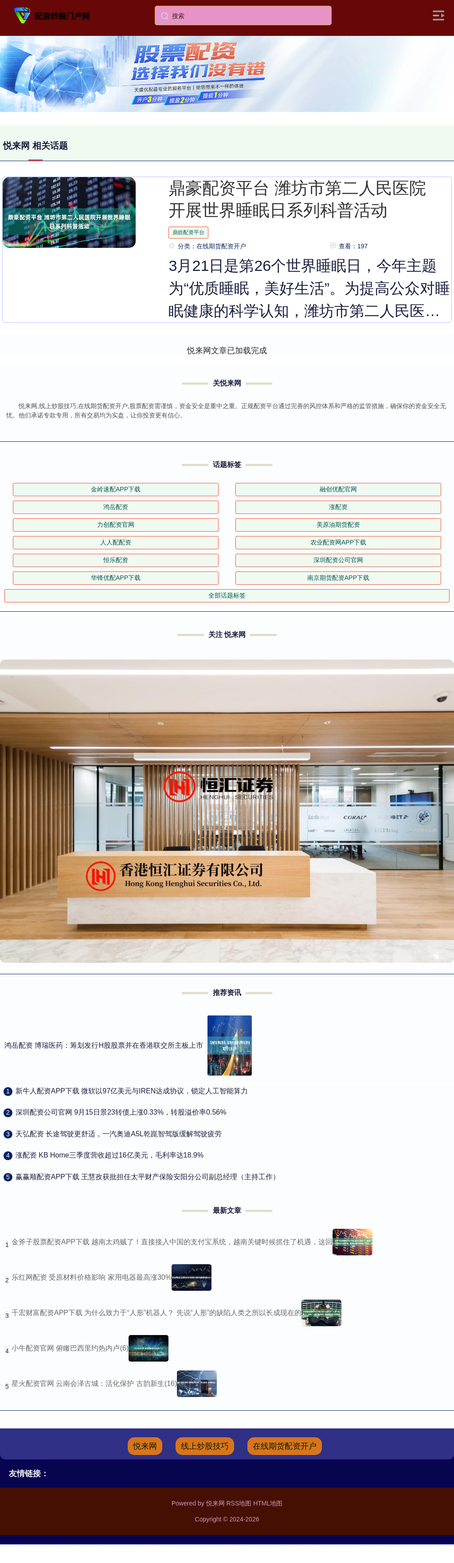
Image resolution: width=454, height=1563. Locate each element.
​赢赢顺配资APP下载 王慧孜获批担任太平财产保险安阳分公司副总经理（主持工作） (148, 1177)
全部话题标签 (227, 595)
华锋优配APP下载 (116, 577)
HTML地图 (267, 1503)
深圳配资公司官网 (338, 559)
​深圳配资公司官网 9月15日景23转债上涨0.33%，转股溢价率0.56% (121, 1112)
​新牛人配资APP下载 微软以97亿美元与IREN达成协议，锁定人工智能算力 (132, 1091)
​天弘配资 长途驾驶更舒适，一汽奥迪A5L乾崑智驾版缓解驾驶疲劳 (119, 1134)
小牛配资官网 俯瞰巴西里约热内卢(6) (70, 1348)
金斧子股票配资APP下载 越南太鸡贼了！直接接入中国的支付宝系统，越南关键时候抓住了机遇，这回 (172, 1242)
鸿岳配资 (115, 506)
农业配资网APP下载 (338, 542)
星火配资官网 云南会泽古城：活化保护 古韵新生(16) (94, 1383)
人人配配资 (115, 542)
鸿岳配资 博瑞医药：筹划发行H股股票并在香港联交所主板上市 (103, 1045)
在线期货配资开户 (285, 1446)
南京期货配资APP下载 (338, 577)
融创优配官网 (338, 489)
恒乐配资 (115, 559)
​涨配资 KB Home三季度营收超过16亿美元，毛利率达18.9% (110, 1155)
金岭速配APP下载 (116, 489)
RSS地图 (238, 1503)
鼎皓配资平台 (188, 232)
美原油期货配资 (338, 524)
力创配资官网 (115, 524)
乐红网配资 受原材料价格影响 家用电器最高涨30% (92, 1277)
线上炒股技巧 (205, 1446)
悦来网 (145, 1446)
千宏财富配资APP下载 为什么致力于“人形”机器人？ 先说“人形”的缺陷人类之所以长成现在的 (156, 1312)
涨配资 (338, 506)
